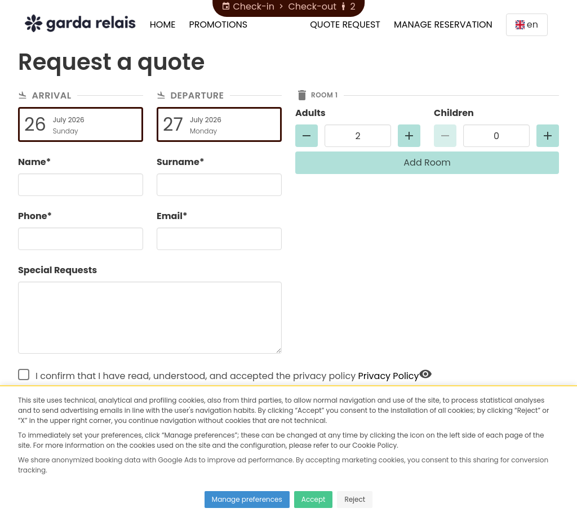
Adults (310, 112)
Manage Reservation (443, 24)
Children (454, 112)
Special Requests (57, 270)
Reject (354, 499)
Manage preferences (247, 499)
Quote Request (345, 24)
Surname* (180, 161)
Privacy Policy (388, 375)
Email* (172, 216)
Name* (34, 161)
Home (163, 24)
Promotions (218, 24)
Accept (313, 499)
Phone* (35, 216)
